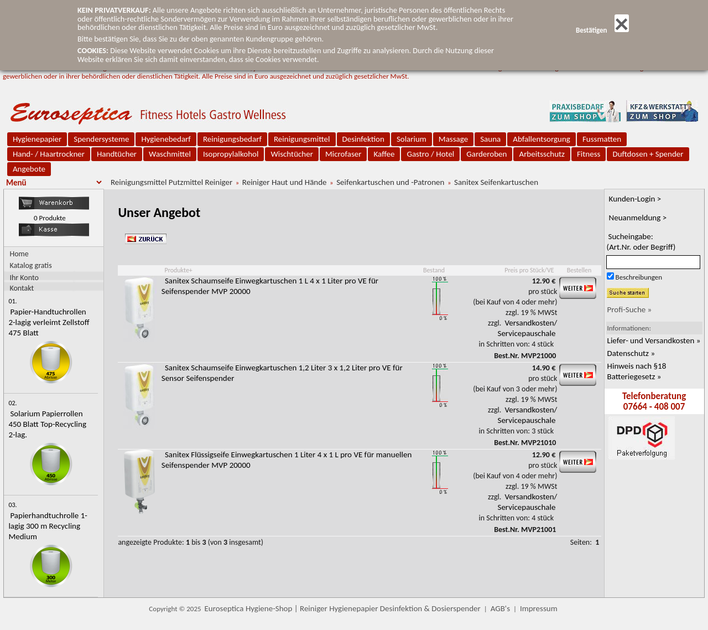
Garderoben (486, 154)
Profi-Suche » (629, 309)
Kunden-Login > (635, 199)
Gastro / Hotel (430, 154)
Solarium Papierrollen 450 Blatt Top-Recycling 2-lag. (47, 424)
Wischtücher (291, 154)
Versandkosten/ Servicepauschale (528, 328)
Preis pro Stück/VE (529, 270)
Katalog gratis (30, 265)
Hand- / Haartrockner (49, 154)
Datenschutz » (631, 353)
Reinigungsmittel (302, 139)
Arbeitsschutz (542, 154)
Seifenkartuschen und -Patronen (390, 182)
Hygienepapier (37, 139)
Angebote (29, 169)
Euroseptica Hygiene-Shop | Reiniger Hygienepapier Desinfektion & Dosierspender (343, 608)
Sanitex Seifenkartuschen (496, 182)
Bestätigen (602, 30)
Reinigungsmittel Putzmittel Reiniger (171, 182)
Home (18, 254)
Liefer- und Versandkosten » (654, 340)
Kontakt (21, 287)
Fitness (588, 154)
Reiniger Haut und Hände (284, 182)
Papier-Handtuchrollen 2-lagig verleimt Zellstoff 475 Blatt (48, 322)
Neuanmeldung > (638, 218)
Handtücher (117, 154)
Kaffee (383, 154)
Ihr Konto (24, 277)
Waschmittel (170, 154)
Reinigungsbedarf (232, 139)
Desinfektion (363, 139)
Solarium (411, 139)
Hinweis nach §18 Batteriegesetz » (637, 371)
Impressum (539, 608)
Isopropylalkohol (230, 154)
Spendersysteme (101, 139)
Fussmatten (601, 139)
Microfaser (343, 154)
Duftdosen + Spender (647, 154)
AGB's (500, 608)
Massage (453, 139)
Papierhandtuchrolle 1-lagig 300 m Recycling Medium (47, 525)
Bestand (434, 270)
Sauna (490, 139)
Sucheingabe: (641, 241)
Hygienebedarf (165, 139)
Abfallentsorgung (541, 139)
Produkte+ (178, 270)
